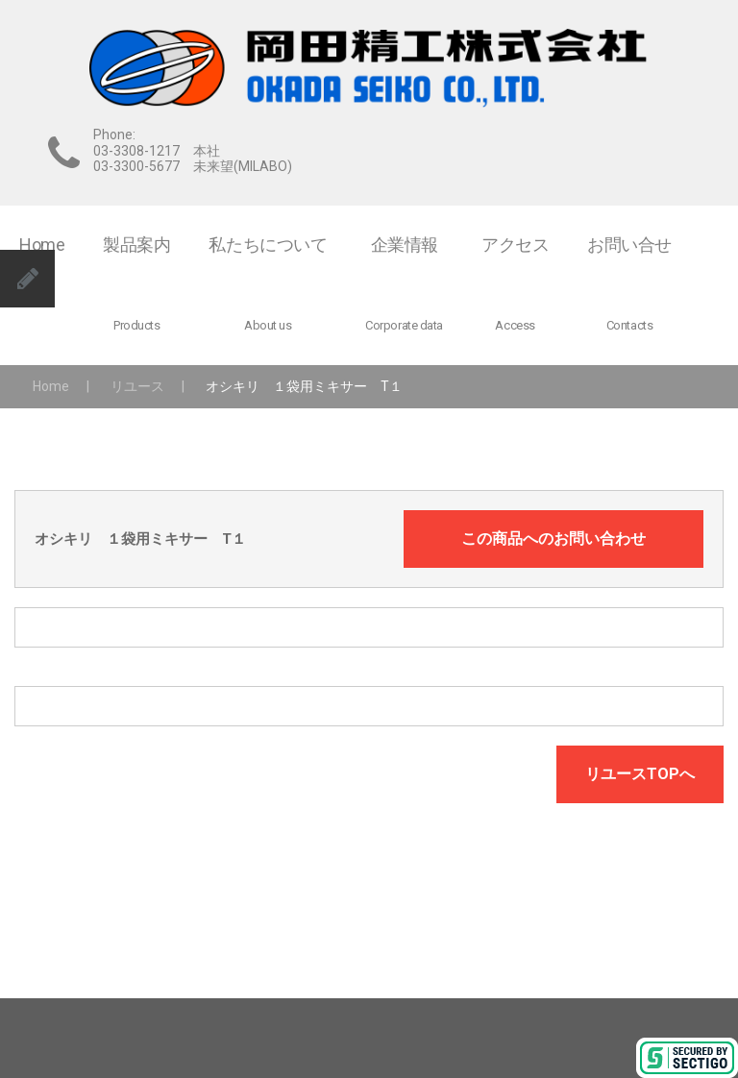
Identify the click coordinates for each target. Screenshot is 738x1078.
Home (51, 386)
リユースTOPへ (640, 774)
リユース (137, 386)
